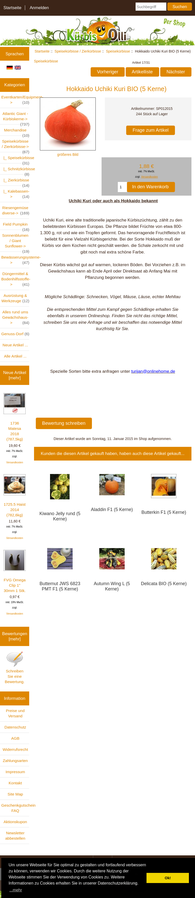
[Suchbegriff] (151, 7)
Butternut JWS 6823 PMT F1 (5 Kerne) (60, 586)
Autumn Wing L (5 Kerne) (112, 586)
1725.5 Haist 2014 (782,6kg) (15, 495)
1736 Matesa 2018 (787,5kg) (15, 417)
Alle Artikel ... (15, 356)
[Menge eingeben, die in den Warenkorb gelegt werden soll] (122, 187)
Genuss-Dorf (15, 333)
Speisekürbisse (118, 51)
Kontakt (15, 783)
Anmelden (39, 7)
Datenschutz (15, 727)
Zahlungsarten (15, 760)
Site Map (15, 794)
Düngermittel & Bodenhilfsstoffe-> (15, 279)
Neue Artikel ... (15, 345)
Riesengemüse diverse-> (15, 211)
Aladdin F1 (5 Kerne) (112, 509)
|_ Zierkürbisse (15, 181)
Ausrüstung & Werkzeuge (15, 298)
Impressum (15, 772)
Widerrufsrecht (15, 749)
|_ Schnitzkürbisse (15, 170)
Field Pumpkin (16, 225)
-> (15, 145)
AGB (15, 738)
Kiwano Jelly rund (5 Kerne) (59, 516)
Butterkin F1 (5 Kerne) (163, 512)
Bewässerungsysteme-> (15, 260)
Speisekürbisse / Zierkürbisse (78, 51)
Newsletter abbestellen (15, 835)
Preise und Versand (15, 713)
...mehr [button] (15, 890)
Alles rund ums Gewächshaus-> (15, 317)
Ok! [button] (168, 878)
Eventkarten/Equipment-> (15, 100)
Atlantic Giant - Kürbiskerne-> (16, 117)
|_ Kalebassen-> (15, 194)
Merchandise (16, 131)
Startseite (12, 7)
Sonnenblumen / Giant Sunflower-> (15, 242)
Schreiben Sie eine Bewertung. (15, 667)
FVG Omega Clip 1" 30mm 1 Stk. (15, 571)
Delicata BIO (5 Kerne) (164, 583)
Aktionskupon (15, 822)
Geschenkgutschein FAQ (15, 808)
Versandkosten (14, 462)
